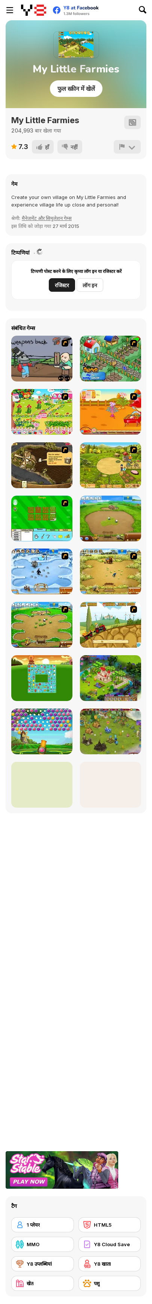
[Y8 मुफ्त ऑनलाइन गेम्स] (33, 10)
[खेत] (42, 1283)
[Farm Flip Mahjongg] (41, 678)
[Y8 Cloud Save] (109, 1244)
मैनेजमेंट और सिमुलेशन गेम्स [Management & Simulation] (47, 218)
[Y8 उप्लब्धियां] (42, 1263)
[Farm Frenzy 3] (110, 571)
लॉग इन (90, 285)
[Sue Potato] (110, 412)
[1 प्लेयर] (42, 1224)
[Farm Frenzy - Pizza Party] (41, 625)
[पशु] (109, 1283)
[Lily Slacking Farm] (41, 785)
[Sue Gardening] (41, 412)
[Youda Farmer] (41, 465)
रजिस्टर (62, 285)
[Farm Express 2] (110, 625)
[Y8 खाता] (109, 1263)
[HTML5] (109, 1224)
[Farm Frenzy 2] (110, 518)
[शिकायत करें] (127, 147)
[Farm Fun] (41, 518)
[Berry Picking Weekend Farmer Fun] (110, 785)
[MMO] (42, 1244)
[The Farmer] (110, 358)
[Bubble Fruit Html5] (41, 731)
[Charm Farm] (110, 731)
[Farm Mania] (110, 465)
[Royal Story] (110, 678)
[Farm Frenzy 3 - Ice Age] (41, 571)
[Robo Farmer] (41, 358)
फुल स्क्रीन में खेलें (76, 88)
